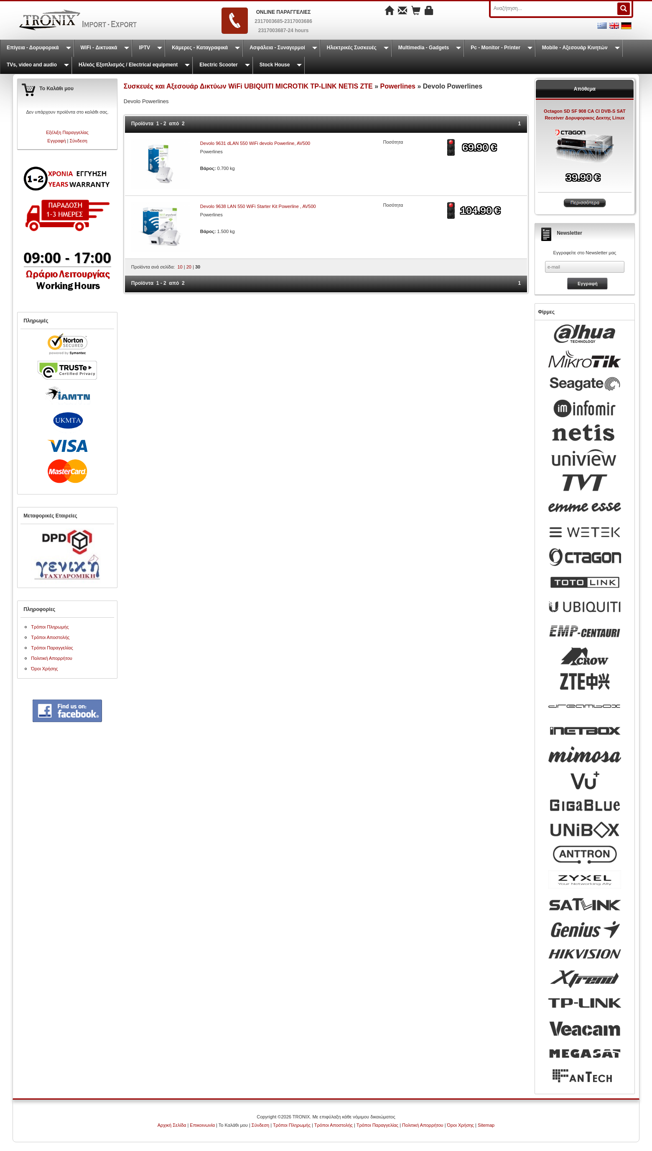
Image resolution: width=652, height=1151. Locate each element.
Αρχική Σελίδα (172, 1125)
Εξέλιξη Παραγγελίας (67, 132)
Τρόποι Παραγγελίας (52, 647)
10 (179, 266)
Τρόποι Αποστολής (50, 637)
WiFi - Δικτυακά (99, 48)
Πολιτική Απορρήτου (51, 658)
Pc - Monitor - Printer (495, 48)
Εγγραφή (56, 140)
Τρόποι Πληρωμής (50, 626)
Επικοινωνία (202, 1125)
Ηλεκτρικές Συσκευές (352, 48)
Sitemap (486, 1125)
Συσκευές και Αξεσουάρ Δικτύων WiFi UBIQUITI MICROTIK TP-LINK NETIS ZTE (248, 86)
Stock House (275, 65)
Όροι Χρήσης (44, 668)
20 (188, 266)
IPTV (144, 48)
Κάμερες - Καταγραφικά (200, 48)
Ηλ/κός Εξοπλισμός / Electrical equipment (128, 65)
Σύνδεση (78, 140)
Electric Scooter (218, 65)
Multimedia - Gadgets (423, 48)
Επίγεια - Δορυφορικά (33, 48)
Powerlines (397, 86)
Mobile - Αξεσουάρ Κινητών (575, 48)
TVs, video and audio (32, 65)
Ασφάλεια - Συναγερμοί (277, 48)
